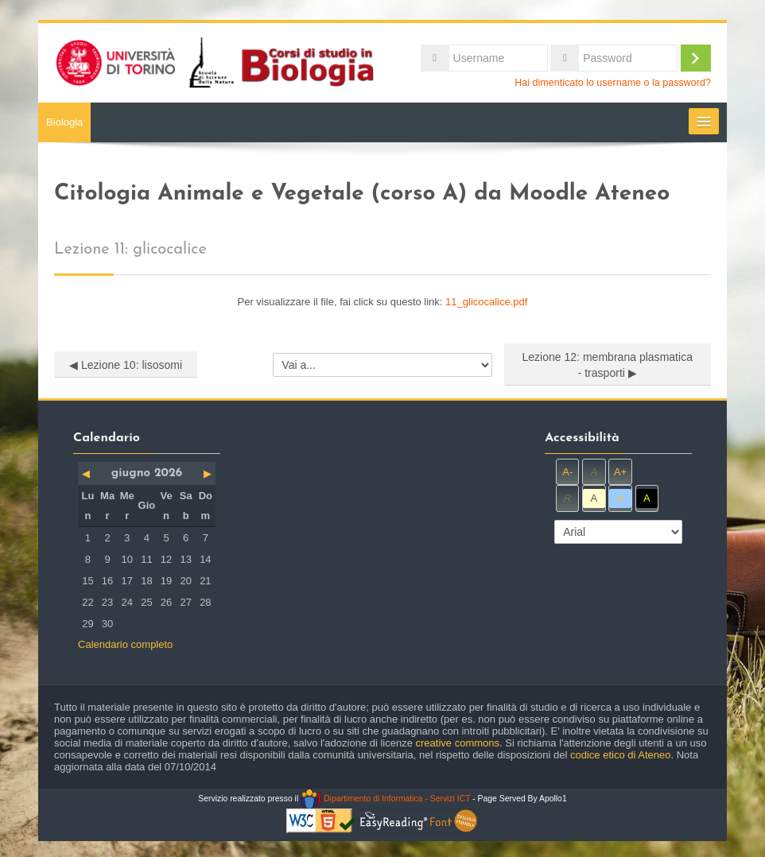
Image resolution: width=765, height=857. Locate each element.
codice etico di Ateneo (620, 755)
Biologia (64, 122)
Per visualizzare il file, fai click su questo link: (383, 302)
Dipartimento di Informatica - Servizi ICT (385, 798)
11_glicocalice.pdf (486, 302)
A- (567, 472)
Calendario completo (125, 644)
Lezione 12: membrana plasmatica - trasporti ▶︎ (607, 365)
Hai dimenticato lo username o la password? (613, 82)
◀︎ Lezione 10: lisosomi (125, 365)
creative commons (457, 743)
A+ (620, 472)
